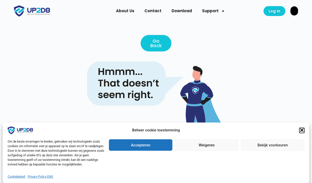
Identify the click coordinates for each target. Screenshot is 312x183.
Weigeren (207, 157)
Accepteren (141, 157)
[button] (301, 142)
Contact (152, 10)
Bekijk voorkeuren (272, 157)
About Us (125, 10)
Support (213, 11)
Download (182, 10)
